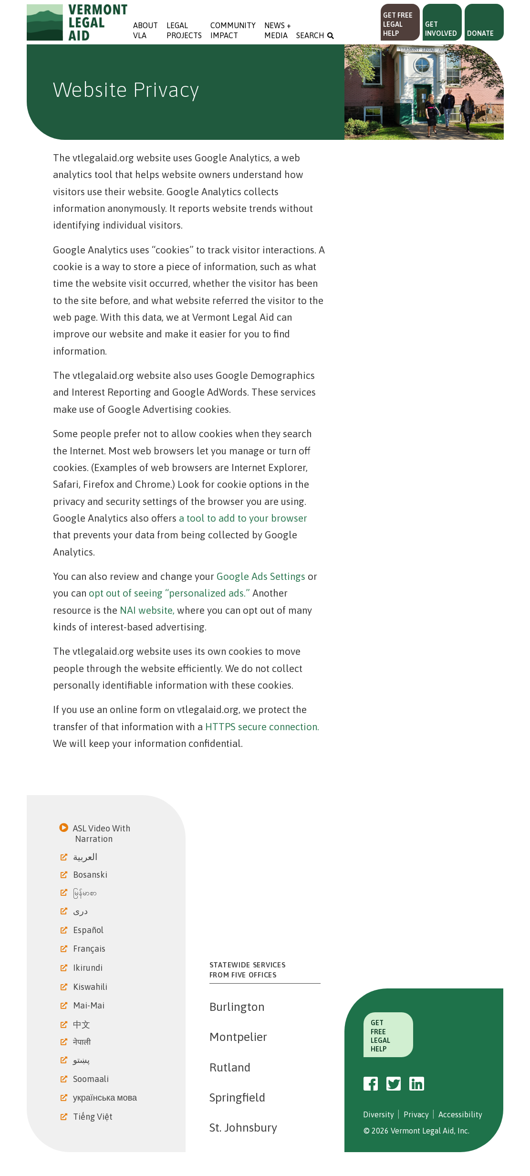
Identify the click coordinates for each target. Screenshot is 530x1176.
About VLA (145, 30)
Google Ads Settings (261, 576)
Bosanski (91, 875)
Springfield (237, 1097)
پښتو (82, 1060)
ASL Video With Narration (102, 833)
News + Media (278, 30)
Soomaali (92, 1079)
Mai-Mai (89, 1005)
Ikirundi (89, 968)
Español (89, 930)
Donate (480, 33)
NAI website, (147, 610)
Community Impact (233, 30)
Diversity (378, 1114)
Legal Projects (184, 30)
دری (81, 911)
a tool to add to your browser (243, 518)
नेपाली (83, 1042)
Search (310, 35)
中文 (82, 1024)
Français (90, 949)
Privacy (416, 1114)
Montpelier (238, 1036)
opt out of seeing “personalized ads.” (169, 593)
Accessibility (460, 1114)
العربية (86, 856)
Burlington (237, 1006)
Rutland (229, 1067)
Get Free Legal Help (398, 24)
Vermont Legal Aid (77, 22)
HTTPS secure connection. (262, 726)
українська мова (106, 1097)
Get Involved (441, 29)
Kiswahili (91, 987)
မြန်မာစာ (86, 893)
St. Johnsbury (243, 1127)
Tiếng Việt (94, 1117)
